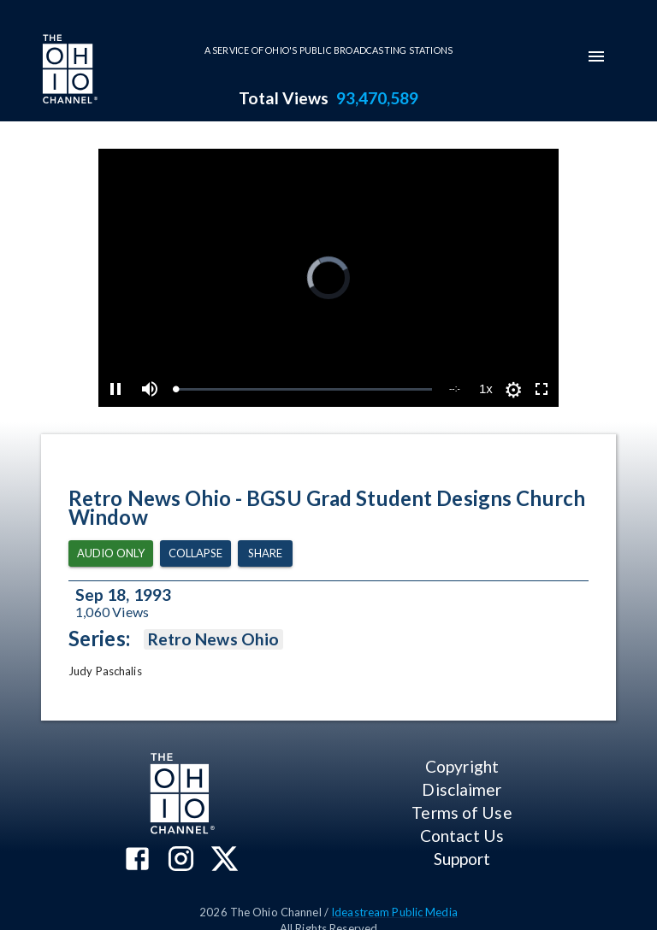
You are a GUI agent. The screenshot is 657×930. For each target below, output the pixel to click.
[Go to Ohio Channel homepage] (68, 71)
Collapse (195, 553)
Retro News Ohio (213, 639)
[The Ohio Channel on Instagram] (181, 860)
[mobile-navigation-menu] (596, 56)
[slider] (303, 389)
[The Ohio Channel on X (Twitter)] (225, 860)
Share (265, 553)
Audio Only (110, 553)
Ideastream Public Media (394, 912)
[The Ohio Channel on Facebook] (137, 860)
